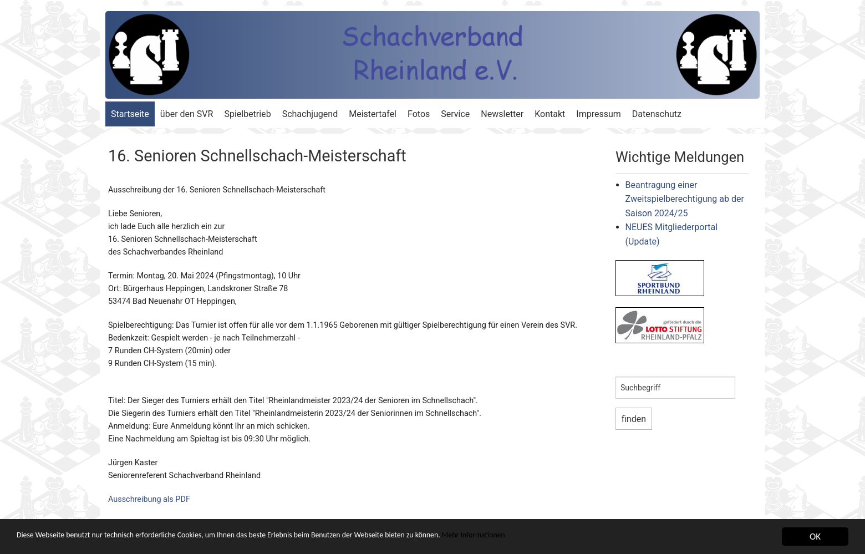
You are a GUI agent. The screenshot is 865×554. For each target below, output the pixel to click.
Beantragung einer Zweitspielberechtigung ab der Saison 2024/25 (684, 199)
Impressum (598, 114)
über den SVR (186, 114)
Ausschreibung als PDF (149, 499)
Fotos (419, 114)
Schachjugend (310, 114)
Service (455, 114)
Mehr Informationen (581, 537)
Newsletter (502, 114)
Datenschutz (656, 114)
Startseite (130, 114)
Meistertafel (372, 114)
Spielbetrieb (247, 114)
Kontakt (550, 114)
